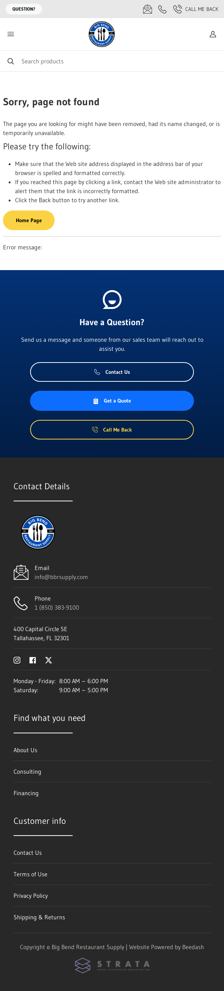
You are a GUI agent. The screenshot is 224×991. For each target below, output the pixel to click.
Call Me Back (195, 9)
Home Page (29, 220)
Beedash (193, 947)
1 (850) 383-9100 (57, 607)
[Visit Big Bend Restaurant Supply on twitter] (48, 659)
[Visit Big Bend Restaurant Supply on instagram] (17, 659)
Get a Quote (112, 400)
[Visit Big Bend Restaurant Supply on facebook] (32, 659)
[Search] (112, 61)
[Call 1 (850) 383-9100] (162, 9)
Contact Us (112, 372)
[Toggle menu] (10, 34)
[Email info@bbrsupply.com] (147, 9)
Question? (23, 9)
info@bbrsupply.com (61, 577)
